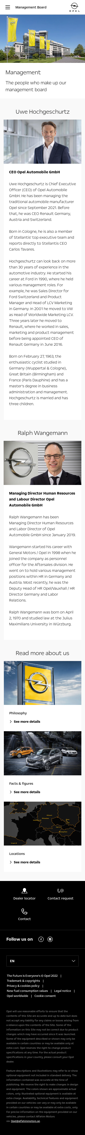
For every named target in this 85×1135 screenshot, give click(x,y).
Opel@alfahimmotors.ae (25, 1121)
